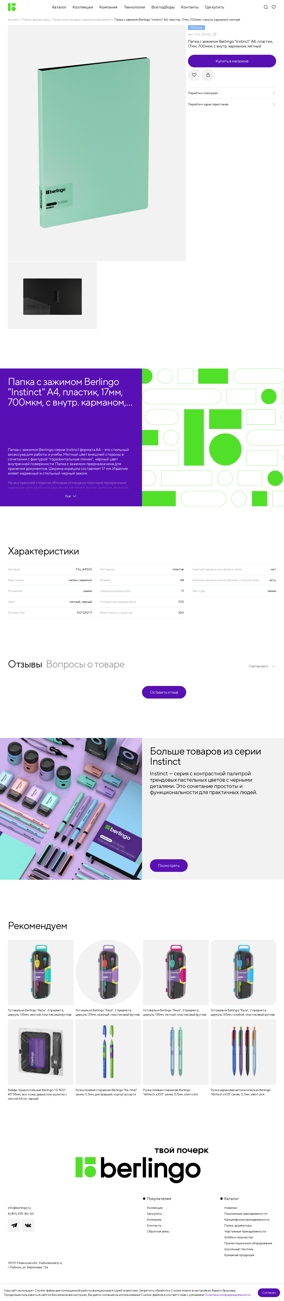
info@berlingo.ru (19, 1208)
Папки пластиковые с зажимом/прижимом (82, 19)
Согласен (269, 1293)
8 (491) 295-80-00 (21, 1214)
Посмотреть (169, 865)
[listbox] (262, 666)
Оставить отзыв (164, 692)
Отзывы (25, 664)
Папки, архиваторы (36, 19)
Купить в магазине (232, 61)
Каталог (14, 19)
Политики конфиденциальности (227, 1295)
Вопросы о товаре (85, 664)
